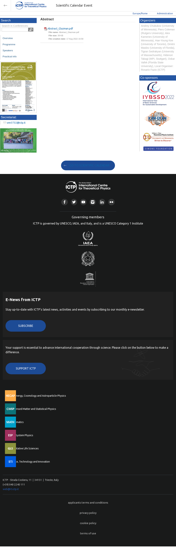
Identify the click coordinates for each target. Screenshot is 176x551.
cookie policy (88, 523)
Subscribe (25, 325)
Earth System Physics (21, 435)
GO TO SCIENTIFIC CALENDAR (89, 165)
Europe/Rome (140, 13)
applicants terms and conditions (88, 502)
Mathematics (16, 422)
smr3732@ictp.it (16, 122)
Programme (9, 44)
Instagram (92, 202)
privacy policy (88, 512)
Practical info (9, 56)
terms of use (88, 533)
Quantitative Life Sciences (24, 448)
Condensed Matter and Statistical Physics (32, 408)
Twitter (74, 202)
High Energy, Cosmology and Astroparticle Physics (37, 395)
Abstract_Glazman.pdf (60, 28)
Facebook (64, 202)
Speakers (8, 50)
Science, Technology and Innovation (29, 461)
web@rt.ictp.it (11, 489)
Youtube (83, 202)
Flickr (111, 202)
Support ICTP (26, 368)
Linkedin (102, 202)
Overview (8, 38)
